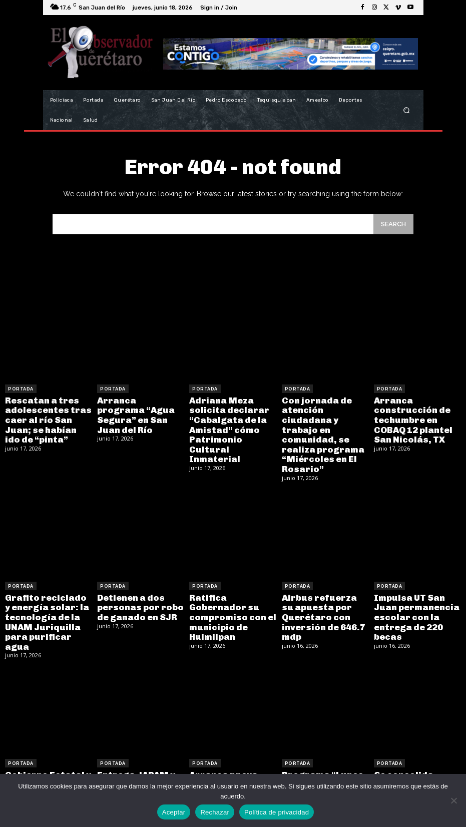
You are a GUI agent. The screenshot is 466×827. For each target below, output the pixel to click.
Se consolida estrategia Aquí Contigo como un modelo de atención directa (414, 760)
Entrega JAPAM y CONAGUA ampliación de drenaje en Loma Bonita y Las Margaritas (132, 764)
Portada (21, 388)
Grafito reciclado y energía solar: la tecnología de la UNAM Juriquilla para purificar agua (47, 597)
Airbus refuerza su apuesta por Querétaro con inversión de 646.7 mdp (322, 597)
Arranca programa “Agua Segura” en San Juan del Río (137, 408)
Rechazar (214, 812)
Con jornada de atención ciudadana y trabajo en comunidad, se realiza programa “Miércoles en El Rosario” (323, 426)
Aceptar (174, 812)
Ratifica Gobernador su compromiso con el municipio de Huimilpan (232, 593)
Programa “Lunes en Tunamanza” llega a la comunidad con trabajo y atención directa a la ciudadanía (325, 764)
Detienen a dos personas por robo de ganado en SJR (136, 588)
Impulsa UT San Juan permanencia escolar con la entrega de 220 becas (417, 597)
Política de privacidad (276, 812)
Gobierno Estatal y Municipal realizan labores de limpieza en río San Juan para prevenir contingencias (48, 764)
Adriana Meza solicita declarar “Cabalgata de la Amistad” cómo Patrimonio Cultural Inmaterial (231, 422)
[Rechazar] (453, 800)
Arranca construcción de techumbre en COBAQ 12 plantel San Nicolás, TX (409, 417)
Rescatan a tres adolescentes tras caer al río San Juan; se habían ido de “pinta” (48, 417)
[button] (406, 110)
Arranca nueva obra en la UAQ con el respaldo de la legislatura (231, 756)
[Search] (393, 224)
